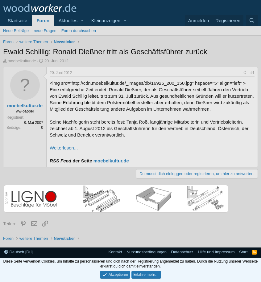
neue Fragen (45, 30)
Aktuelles (68, 20)
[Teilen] (244, 72)
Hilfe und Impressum (216, 252)
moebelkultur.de (22, 61)
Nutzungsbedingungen (146, 252)
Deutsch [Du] (18, 252)
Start (243, 252)
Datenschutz (182, 252)
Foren (42, 20)
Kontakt (115, 252)
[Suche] (252, 20)
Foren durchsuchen (78, 30)
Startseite (17, 20)
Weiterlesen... (64, 147)
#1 (253, 73)
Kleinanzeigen (105, 20)
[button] (82, 20)
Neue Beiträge (16, 30)
